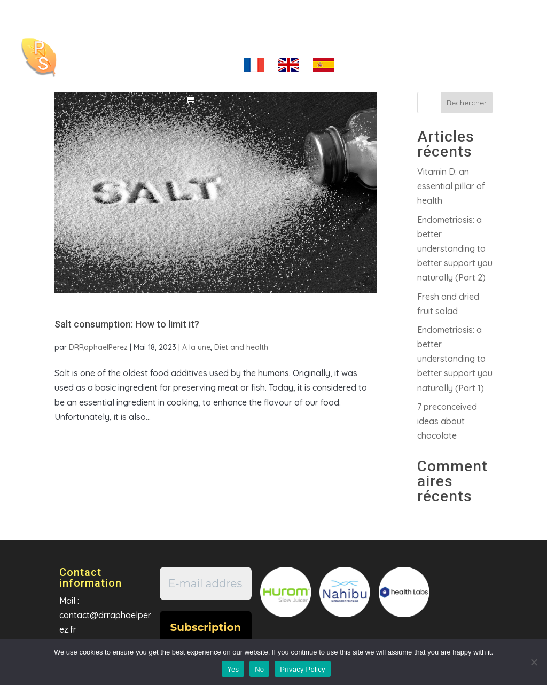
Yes (233, 669)
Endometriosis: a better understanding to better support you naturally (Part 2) (455, 248)
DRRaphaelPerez (98, 347)
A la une (196, 347)
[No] (533, 662)
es (323, 71)
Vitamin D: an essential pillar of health (451, 186)
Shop (398, 32)
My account (202, 66)
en (288, 71)
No (259, 669)
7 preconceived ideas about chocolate (447, 421)
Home (188, 32)
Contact (444, 32)
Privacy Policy (302, 669)
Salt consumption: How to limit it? (126, 324)
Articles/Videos (324, 32)
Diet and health (241, 347)
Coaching (239, 32)
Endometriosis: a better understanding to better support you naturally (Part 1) (455, 358)
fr (254, 71)
